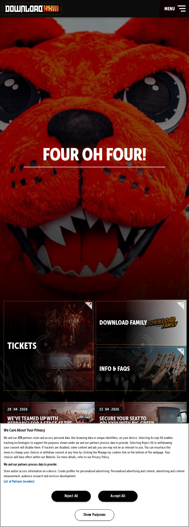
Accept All (117, 496)
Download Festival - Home (32, 9)
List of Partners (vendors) (19, 481)
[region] (94, 475)
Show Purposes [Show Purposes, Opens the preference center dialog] (94, 515)
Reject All (71, 496)
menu (175, 8)
